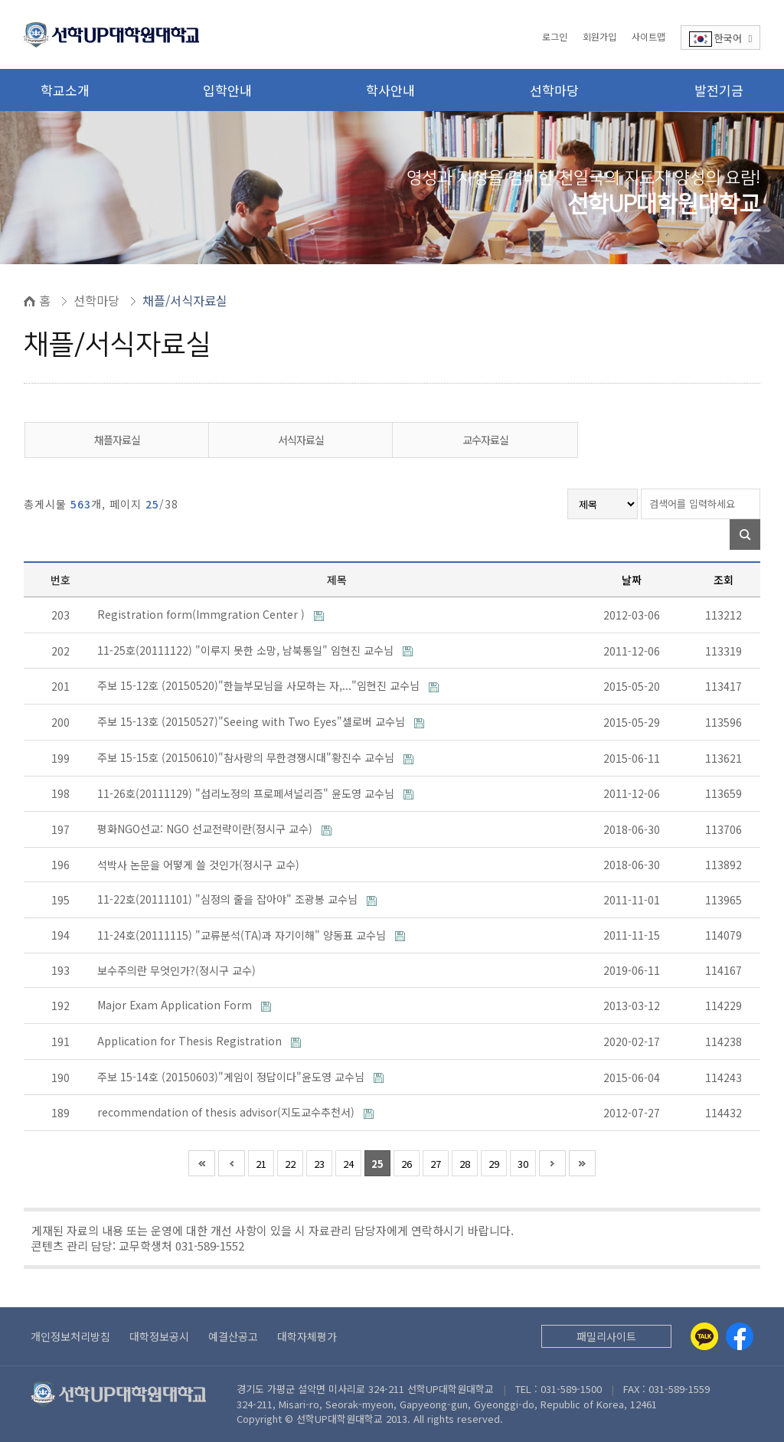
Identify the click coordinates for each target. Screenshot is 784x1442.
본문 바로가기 (0, 0)
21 (261, 1163)
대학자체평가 (307, 1336)
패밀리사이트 (606, 1336)
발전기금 (718, 90)
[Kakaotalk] (704, 1336)
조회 (723, 579)
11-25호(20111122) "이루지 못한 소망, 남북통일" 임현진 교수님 (247, 650)
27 (435, 1163)
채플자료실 (117, 439)
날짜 (632, 579)
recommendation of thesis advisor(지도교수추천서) (227, 1112)
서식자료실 (301, 439)
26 (406, 1163)
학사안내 (390, 90)
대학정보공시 (159, 1336)
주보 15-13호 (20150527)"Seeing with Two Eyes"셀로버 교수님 (252, 721)
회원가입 (599, 36)
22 (290, 1163)
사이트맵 (648, 36)
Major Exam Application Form (176, 1004)
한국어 (721, 39)
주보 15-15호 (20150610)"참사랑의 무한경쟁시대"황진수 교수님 (247, 757)
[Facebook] (739, 1336)
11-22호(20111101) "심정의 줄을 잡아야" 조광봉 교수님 (229, 899)
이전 (231, 1163)
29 (493, 1163)
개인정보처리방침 (70, 1336)
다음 (552, 1163)
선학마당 (554, 90)
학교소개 (65, 90)
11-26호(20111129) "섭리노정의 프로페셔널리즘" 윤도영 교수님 (247, 793)
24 (348, 1163)
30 (523, 1163)
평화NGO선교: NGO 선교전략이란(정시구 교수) (206, 828)
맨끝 (582, 1163)
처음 (201, 1163)
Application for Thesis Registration (191, 1040)
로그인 (554, 36)
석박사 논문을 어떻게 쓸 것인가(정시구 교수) (199, 864)
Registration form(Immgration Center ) (202, 614)
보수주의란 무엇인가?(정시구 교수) (178, 970)
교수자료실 (485, 439)
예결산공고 (233, 1336)
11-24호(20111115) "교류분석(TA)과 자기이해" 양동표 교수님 (243, 935)
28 (464, 1163)
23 (319, 1163)
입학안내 (227, 90)
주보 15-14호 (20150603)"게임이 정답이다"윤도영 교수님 (232, 1076)
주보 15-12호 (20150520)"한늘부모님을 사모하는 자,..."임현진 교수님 (260, 685)
